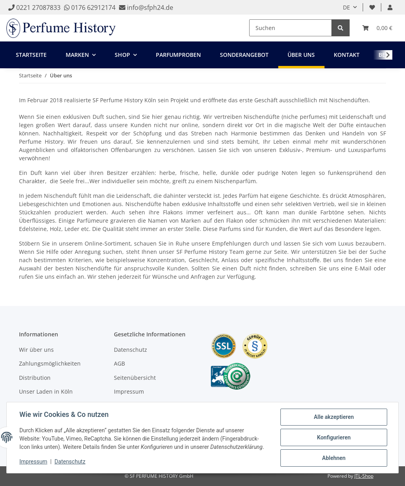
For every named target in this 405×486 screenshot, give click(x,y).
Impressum (129, 391)
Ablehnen (333, 458)
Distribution (35, 377)
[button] (390, 7)
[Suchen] (290, 27)
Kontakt (347, 54)
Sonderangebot (244, 54)
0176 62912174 (89, 7)
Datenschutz (130, 349)
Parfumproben (178, 54)
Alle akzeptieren (334, 417)
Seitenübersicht (135, 377)
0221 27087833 (34, 7)
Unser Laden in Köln (46, 391)
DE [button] (346, 7)
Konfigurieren (333, 437)
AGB (119, 363)
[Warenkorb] (377, 27)
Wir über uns (36, 349)
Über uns (301, 54)
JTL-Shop (363, 476)
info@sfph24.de (149, 7)
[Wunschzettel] (372, 7)
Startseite (31, 54)
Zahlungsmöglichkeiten (50, 363)
